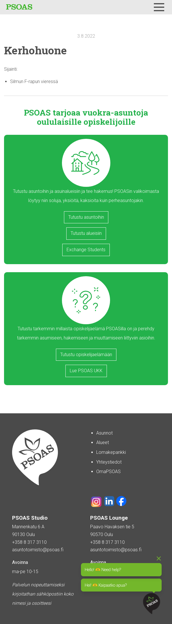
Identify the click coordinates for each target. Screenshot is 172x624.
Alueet (102, 442)
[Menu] (159, 7)
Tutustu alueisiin (86, 233)
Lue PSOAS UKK (86, 370)
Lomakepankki (111, 452)
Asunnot (104, 433)
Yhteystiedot (109, 462)
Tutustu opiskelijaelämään (86, 354)
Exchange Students (86, 249)
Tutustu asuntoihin (86, 217)
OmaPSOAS (108, 471)
